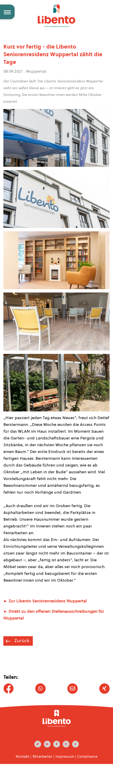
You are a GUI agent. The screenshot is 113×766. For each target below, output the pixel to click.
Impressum (64, 757)
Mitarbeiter (42, 757)
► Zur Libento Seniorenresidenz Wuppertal (45, 601)
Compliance (87, 757)
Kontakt (22, 757)
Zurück (21, 640)
